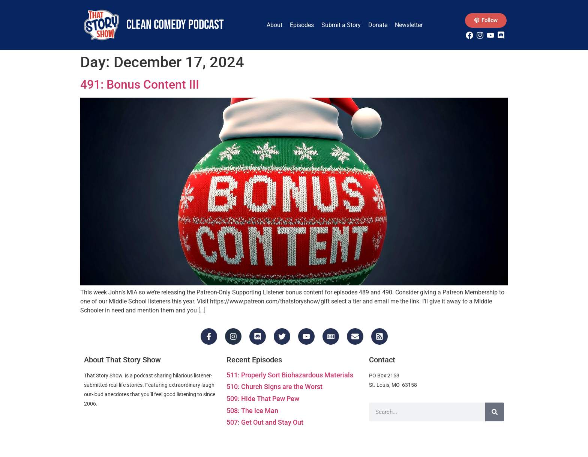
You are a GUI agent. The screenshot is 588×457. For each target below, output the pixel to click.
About (274, 25)
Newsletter (409, 25)
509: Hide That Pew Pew (262, 399)
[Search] (494, 412)
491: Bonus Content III (139, 84)
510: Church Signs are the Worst (274, 387)
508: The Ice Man (252, 411)
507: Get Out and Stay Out (264, 422)
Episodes (302, 25)
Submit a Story (341, 25)
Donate (377, 25)
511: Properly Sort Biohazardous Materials (289, 375)
